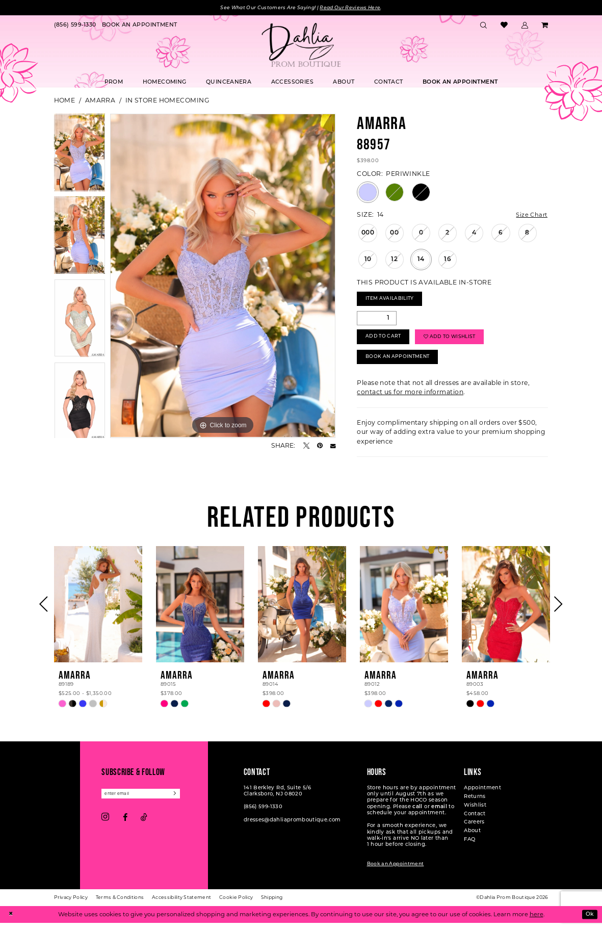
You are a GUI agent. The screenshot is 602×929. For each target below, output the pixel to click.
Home (64, 101)
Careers (474, 829)
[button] (524, 26)
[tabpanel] (80, 155)
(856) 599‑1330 (263, 813)
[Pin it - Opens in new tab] (320, 446)
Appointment (482, 794)
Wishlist (475, 812)
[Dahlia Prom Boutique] (301, 45)
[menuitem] (75, 26)
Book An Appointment (401, 363)
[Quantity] (377, 321)
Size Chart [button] (530, 215)
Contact (475, 820)
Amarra (100, 101)
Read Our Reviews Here (355, 8)
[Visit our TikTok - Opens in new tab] (144, 824)
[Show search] (484, 26)
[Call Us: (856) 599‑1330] (75, 26)
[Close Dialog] (11, 920)
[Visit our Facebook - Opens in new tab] (125, 824)
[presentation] (98, 611)
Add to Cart (385, 341)
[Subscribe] (182, 800)
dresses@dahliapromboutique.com (292, 827)
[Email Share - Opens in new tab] (332, 446)
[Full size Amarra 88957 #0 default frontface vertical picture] (223, 276)
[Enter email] (144, 800)
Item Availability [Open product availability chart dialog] (393, 301)
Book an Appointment (395, 870)
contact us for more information (410, 398)
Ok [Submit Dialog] (588, 920)
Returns (475, 803)
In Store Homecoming (167, 101)
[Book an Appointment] (139, 26)
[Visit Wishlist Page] (504, 26)
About (472, 837)
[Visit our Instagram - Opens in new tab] (105, 825)
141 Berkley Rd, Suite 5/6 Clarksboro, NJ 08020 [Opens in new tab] (277, 798)
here (536, 920)
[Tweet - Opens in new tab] (306, 446)
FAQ (469, 846)
